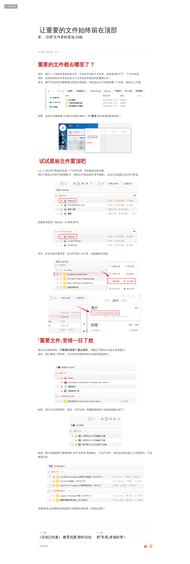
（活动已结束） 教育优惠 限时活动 (64, 537)
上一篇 (42, 532)
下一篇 (101, 532)
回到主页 (11, 6)
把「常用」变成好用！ (112, 537)
